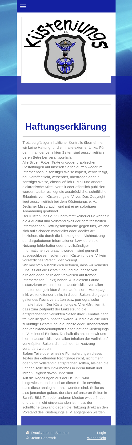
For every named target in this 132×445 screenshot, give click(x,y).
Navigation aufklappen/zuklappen (66, 6)
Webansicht (96, 438)
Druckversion (39, 433)
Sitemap (61, 433)
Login (101, 433)
